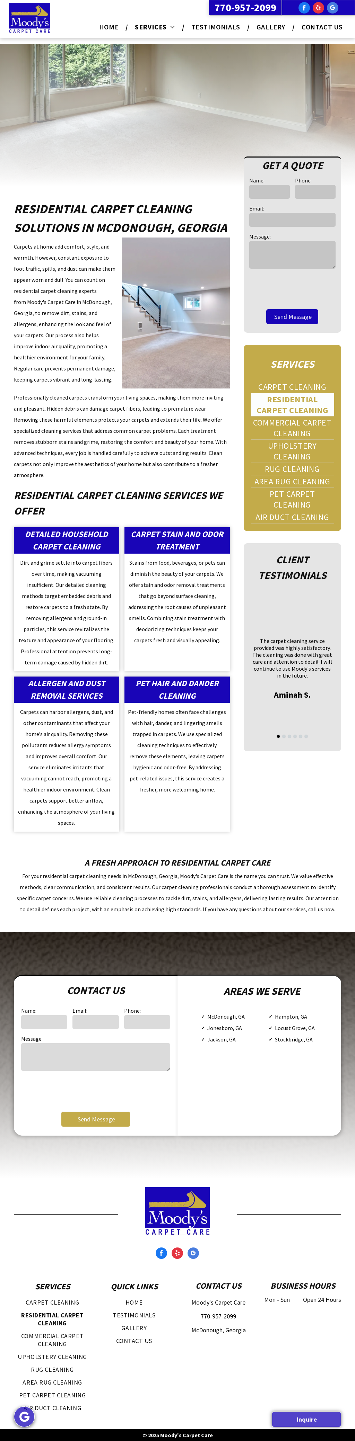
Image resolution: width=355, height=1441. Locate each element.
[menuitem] (110, 27)
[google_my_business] (332, 8)
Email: (256, 208)
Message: (260, 236)
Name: (257, 180)
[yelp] (318, 8)
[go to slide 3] (289, 736)
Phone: (303, 180)
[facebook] (304, 8)
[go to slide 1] (278, 736)
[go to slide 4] (295, 736)
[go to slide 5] (300, 736)
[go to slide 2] (284, 736)
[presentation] (302, 288)
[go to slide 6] (306, 736)
